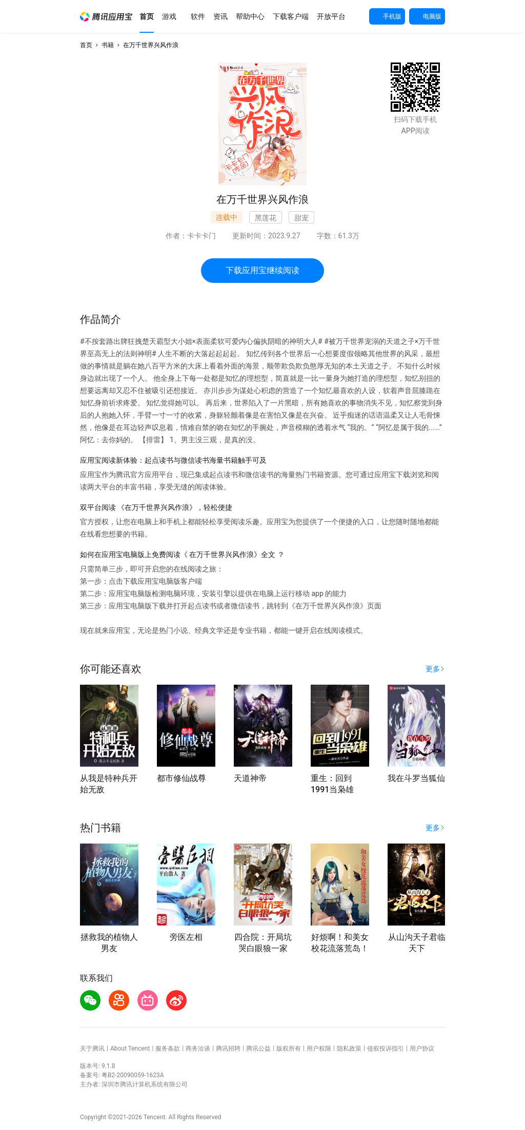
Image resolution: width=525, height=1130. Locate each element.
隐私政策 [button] (349, 1048)
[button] (106, 17)
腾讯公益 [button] (258, 1048)
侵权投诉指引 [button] (385, 1048)
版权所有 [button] (288, 1048)
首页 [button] (86, 45)
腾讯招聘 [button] (228, 1048)
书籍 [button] (108, 45)
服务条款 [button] (167, 1048)
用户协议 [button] (422, 1048)
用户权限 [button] (319, 1048)
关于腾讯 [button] (92, 1048)
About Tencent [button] (130, 1048)
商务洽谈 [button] (198, 1048)
